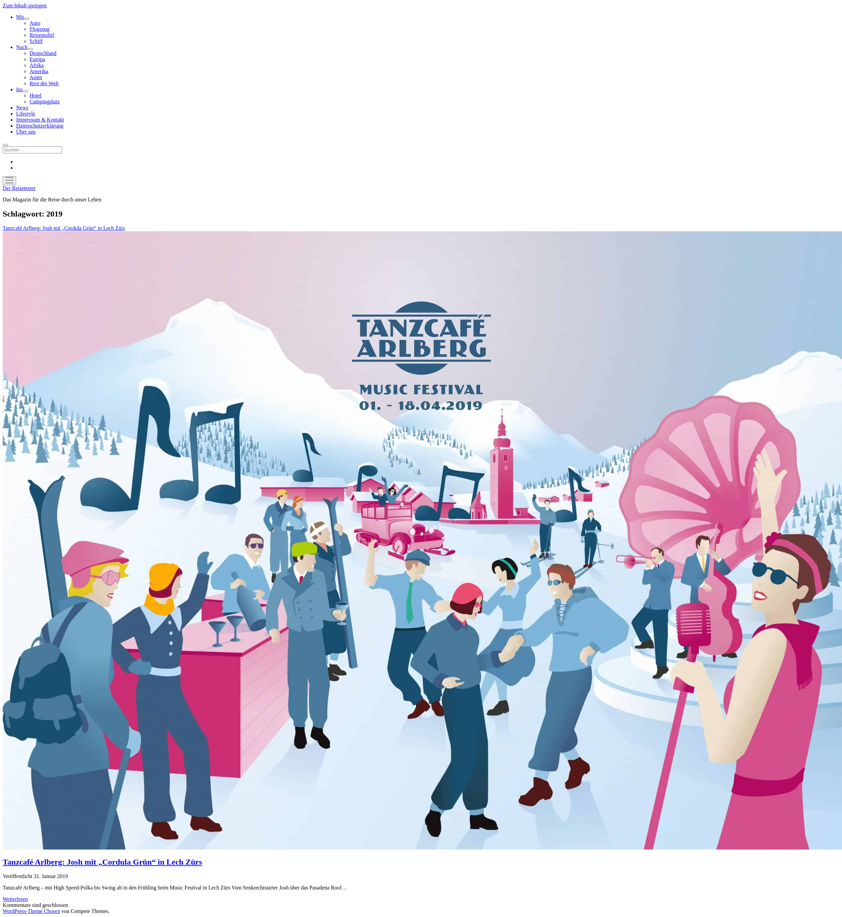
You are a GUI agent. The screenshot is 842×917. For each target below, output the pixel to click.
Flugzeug (40, 29)
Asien (36, 77)
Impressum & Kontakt (40, 120)
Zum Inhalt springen (25, 5)
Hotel (36, 95)
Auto (35, 23)
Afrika (37, 65)
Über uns (26, 132)
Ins (19, 89)
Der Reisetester (19, 188)
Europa (37, 59)
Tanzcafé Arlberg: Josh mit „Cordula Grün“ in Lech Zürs (102, 862)
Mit (20, 17)
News (22, 107)
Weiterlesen (15, 899)
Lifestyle (25, 113)
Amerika (39, 71)
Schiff (36, 41)
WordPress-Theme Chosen (31, 911)
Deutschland (43, 53)
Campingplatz (45, 101)
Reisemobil (42, 35)
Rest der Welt (44, 83)
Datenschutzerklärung (39, 126)
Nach (22, 47)
